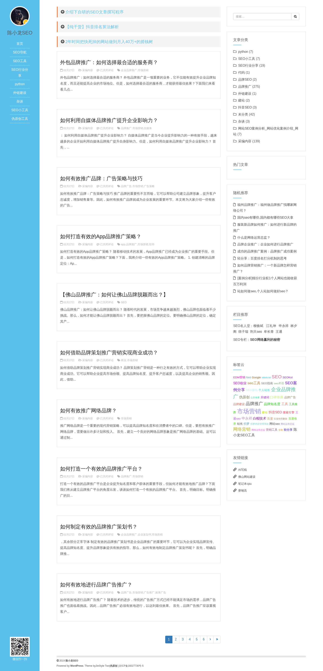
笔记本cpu (245, 483)
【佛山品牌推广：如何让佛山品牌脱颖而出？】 (114, 294)
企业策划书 (144, 534)
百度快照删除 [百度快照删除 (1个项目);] (280, 418)
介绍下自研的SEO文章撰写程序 (94, 12)
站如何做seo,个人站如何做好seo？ (262, 291)
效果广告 (160, 592)
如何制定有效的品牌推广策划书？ (98, 526)
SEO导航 (20, 52)
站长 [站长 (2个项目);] (240, 423)
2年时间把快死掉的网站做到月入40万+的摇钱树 (109, 41)
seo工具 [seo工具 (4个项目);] (254, 383)
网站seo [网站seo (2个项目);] (274, 423)
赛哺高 (242, 490)
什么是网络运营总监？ (253, 237)
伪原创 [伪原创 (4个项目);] (244, 397)
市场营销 (143, 70)
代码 (241, 72)
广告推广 (149, 592)
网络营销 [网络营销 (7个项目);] (241, 429)
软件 (151, 244)
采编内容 (87, 70)
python (20, 84)
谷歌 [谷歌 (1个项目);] (281, 430)
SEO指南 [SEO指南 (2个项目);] (267, 383)
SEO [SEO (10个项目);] (277, 376)
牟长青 (269, 331)
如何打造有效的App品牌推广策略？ (100, 236)
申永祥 (284, 326)
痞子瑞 (243, 331)
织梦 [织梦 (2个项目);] (246, 423)
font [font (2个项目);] (248, 377)
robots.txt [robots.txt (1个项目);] (266, 377)
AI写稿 (242, 469)
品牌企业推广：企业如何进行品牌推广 (265, 244)
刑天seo (256, 331)
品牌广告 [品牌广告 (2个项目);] (290, 397)
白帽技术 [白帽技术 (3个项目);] (259, 418)
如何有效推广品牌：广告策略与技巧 (101, 178)
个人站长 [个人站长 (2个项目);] (264, 390)
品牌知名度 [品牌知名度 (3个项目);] (272, 404)
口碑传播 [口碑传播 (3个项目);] (276, 397)
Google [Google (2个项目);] (256, 377)
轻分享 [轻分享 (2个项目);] (288, 429)
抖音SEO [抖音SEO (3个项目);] (275, 412)
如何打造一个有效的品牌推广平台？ (101, 469)
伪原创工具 (20, 118)
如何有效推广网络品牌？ (88, 410)
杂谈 (19, 101)
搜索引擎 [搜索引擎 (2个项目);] (288, 412)
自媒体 (148, 128)
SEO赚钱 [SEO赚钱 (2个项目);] (252, 390)
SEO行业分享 (248, 65)
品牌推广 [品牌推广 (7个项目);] (254, 403)
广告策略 (149, 186)
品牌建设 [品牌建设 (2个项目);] (239, 404)
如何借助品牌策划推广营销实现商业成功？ (109, 352)
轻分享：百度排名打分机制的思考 (262, 258)
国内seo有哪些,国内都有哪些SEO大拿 (265, 217)
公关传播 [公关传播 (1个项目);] (255, 397)
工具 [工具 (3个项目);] (284, 404)
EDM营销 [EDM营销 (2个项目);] (239, 377)
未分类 (243, 114)
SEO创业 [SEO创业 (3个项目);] (240, 383)
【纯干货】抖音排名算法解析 (92, 27)
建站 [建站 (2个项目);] (265, 412)
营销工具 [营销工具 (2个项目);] (271, 429)
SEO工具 (20, 61)
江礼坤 (271, 326)
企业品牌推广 (129, 70)
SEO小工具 (19, 110)
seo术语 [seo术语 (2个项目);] (279, 383)
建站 (241, 100)
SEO (123, 302)
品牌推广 (126, 128)
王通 (279, 331)
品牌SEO (245, 79)
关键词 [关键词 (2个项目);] (265, 397)
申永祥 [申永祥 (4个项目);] (247, 418)
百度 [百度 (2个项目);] (270, 418)
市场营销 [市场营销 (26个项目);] (249, 411)
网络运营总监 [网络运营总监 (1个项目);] (258, 430)
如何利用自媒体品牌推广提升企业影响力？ (109, 120)
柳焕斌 (258, 326)
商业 (123, 360)
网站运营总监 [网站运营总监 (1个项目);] (287, 424)
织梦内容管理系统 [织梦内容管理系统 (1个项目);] (259, 424)
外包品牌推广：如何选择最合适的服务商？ (109, 62)
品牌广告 (126, 186)
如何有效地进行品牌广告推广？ (96, 584)
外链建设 (19, 92)
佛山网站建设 (246, 476)
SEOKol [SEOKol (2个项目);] (288, 377)
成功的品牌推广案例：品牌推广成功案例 (267, 251)
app (123, 244)
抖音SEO (245, 107)
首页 (19, 43)
